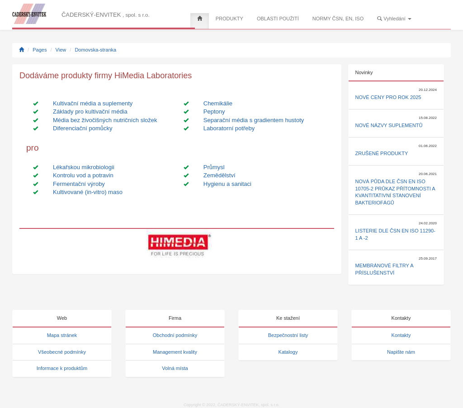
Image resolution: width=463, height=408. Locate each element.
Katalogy (288, 352)
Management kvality (175, 352)
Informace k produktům (62, 368)
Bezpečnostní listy (288, 335)
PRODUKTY (229, 18)
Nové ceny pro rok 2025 (388, 97)
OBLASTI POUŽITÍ (278, 18)
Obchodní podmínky (175, 335)
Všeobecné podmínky (62, 352)
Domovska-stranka (95, 49)
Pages (40, 49)
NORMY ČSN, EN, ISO (338, 18)
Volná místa (175, 368)
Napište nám (401, 352)
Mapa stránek (62, 335)
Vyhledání (394, 18)
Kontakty (401, 335)
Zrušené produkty (381, 153)
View (61, 49)
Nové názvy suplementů (389, 125)
